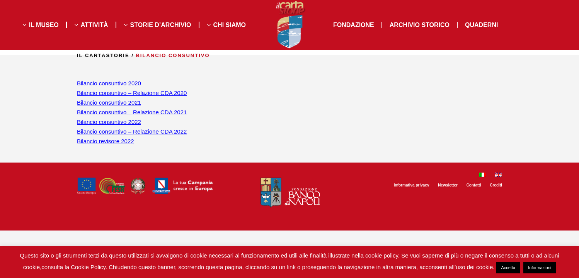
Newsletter (448, 185)
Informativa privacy (411, 185)
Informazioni (539, 267)
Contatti (474, 185)
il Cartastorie (103, 55)
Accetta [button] (508, 267)
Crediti (496, 185)
